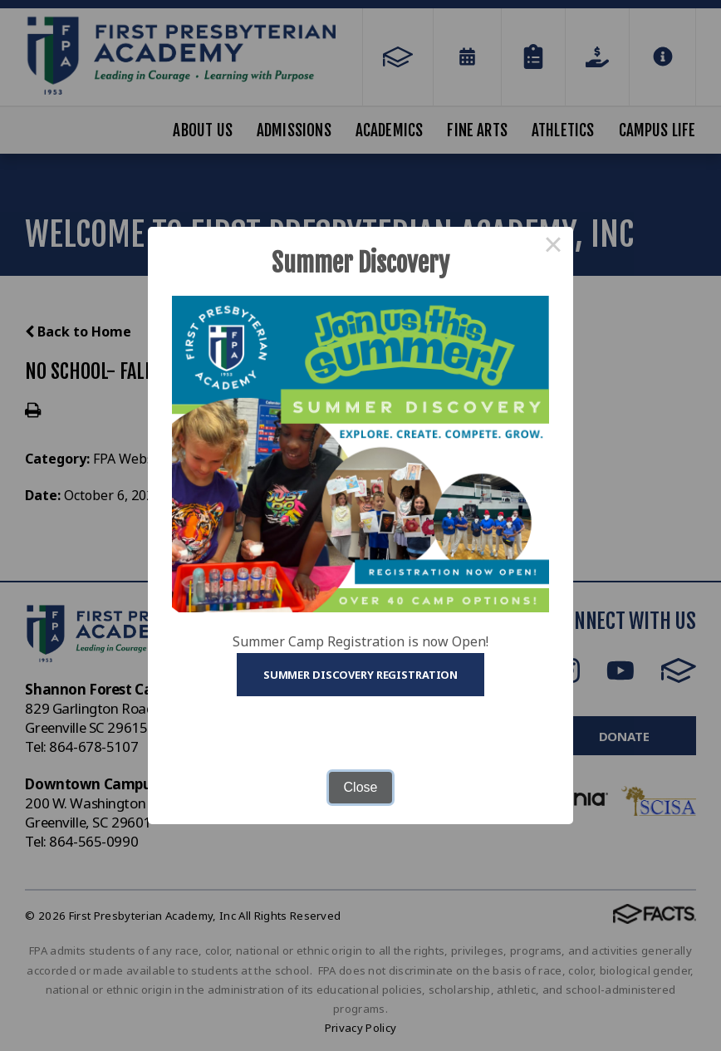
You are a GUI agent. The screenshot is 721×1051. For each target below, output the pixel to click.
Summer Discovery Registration (360, 674)
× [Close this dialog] (553, 247)
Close (361, 787)
